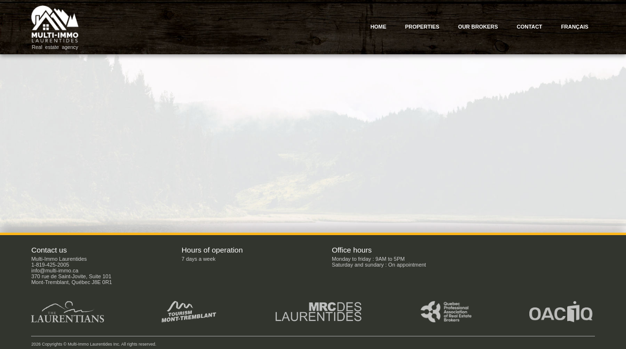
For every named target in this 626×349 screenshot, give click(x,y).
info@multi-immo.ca (54, 270)
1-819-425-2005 (50, 265)
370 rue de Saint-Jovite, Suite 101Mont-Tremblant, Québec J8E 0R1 (71, 279)
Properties (422, 27)
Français (575, 27)
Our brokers (478, 27)
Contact (529, 27)
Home (379, 27)
